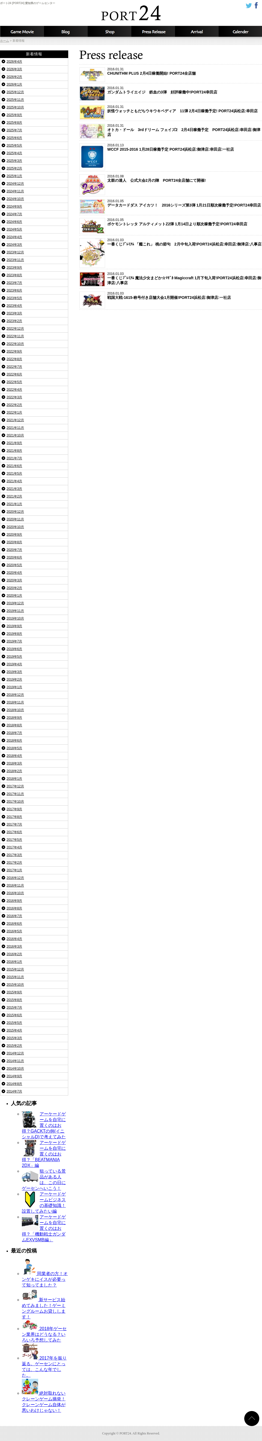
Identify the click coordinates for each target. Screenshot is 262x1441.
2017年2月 (14, 862)
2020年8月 (14, 542)
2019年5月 (14, 657)
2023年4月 (14, 306)
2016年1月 (14, 962)
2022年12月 (15, 328)
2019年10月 (15, 618)
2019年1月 (14, 687)
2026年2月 (14, 77)
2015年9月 (14, 992)
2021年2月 (14, 496)
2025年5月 (14, 145)
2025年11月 (15, 100)
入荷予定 (196, 31)
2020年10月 (15, 527)
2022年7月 (14, 367)
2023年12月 (15, 252)
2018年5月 (14, 748)
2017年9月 (14, 809)
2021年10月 (15, 435)
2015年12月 (15, 969)
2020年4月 (14, 573)
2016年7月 (14, 916)
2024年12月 (15, 184)
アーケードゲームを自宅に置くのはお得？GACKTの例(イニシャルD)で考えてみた (44, 1125)
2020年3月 (14, 580)
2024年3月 (14, 245)
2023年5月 (14, 298)
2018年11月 (15, 702)
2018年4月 (14, 756)
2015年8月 (14, 1000)
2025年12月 (15, 92)
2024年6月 (14, 222)
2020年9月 (14, 534)
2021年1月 (14, 504)
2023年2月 (14, 321)
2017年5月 (14, 840)
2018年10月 (15, 710)
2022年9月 (14, 351)
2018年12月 (15, 695)
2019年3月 (14, 672)
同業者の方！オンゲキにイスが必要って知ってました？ (45, 1279)
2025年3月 (14, 161)
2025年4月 (14, 153)
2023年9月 (14, 267)
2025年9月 (14, 115)
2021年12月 (15, 420)
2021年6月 (14, 466)
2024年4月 (14, 237)
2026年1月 (14, 84)
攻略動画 (22, 31)
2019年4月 (14, 664)
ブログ (65, 31)
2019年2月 (14, 679)
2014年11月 (15, 1061)
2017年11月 (15, 794)
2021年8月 (14, 451)
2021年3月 (14, 489)
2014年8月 (14, 1084)
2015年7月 (14, 1007)
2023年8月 (14, 275)
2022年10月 (15, 344)
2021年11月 (15, 428)
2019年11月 (15, 611)
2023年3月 (14, 313)
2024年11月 (15, 191)
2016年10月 (15, 893)
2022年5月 (14, 382)
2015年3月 (14, 1038)
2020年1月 (14, 595)
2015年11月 (15, 977)
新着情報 (153, 31)
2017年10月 (15, 801)
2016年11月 (15, 885)
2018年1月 (14, 779)
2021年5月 (14, 473)
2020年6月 (14, 557)
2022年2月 (14, 405)
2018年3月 (14, 763)
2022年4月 (14, 390)
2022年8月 (14, 359)
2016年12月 (15, 878)
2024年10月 (15, 199)
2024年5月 (14, 229)
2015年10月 (15, 985)
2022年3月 (14, 397)
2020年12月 (15, 512)
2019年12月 (15, 603)
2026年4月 (14, 61)
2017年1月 (14, 870)
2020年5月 (14, 565)
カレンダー (240, 31)
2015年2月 (14, 1046)
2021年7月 (14, 458)
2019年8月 (14, 634)
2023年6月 (14, 290)
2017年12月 (15, 786)
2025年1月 (14, 176)
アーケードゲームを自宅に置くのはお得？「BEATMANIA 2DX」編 (44, 1154)
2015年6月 (14, 1015)
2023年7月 (14, 283)
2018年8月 (14, 725)
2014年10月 (15, 1068)
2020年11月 (15, 519)
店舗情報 (109, 31)
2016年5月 (14, 931)
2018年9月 (14, 718)
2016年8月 (14, 908)
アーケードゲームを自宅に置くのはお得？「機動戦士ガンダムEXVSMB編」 (44, 1228)
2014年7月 (14, 1091)
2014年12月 (15, 1053)
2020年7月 (14, 550)
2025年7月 (14, 130)
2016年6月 (14, 924)
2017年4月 (14, 847)
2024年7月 (14, 214)
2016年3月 (14, 946)
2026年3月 (14, 69)
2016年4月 (14, 939)
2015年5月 (14, 1023)
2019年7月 (14, 641)
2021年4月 (14, 481)
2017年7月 (14, 824)
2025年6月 (14, 138)
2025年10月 (15, 107)
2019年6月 (14, 649)
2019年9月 (14, 626)
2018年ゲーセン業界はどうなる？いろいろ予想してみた (44, 1334)
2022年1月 (14, 412)
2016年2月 (14, 954)
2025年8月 (14, 123)
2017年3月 (14, 855)
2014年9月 (14, 1076)
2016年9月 (14, 901)
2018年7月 (14, 733)
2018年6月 (14, 740)
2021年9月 (14, 443)
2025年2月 (14, 168)
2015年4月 (14, 1030)
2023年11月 (15, 260)
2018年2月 (14, 771)
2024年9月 (14, 206)
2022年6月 (14, 374)
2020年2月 (14, 588)
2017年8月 (14, 817)
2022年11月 (15, 336)
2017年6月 (14, 832)
